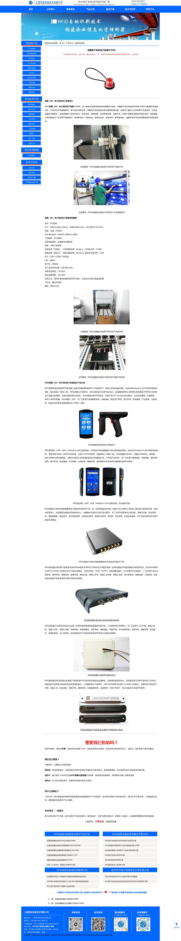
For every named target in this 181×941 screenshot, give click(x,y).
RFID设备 (61, 935)
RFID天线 (84, 935)
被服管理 (91, 461)
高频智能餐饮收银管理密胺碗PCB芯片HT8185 (63, 845)
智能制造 (31, 114)
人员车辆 (31, 129)
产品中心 (69, 43)
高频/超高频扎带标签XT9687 (67, 899)
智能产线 (54, 578)
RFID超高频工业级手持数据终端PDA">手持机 (81, 388)
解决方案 (110, 9)
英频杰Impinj (36, 935)
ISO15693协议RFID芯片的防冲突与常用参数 (121, 876)
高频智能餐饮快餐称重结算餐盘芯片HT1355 (63, 850)
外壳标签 (31, 58)
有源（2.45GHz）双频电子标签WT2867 (61, 865)
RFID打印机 (31, 78)
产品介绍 (90, 9)
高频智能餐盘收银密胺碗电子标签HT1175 (62, 855)
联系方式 (150, 9)
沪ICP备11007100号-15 (39, 921)
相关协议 (31, 173)
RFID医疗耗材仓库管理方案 (115, 855)
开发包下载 (32, 177)
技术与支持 (130, 9)
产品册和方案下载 (31, 182)
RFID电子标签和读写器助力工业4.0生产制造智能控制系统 (68, 881)
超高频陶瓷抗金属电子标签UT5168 (69, 903)
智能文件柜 (142, 513)
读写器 (31, 73)
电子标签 (61, 684)
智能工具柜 (117, 575)
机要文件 (98, 516)
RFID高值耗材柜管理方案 (114, 860)
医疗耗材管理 (74, 516)
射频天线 (31, 87)
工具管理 (31, 119)
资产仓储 (31, 138)
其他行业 (31, 143)
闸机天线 (91, 935)
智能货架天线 (107, 935)
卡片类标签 (32, 63)
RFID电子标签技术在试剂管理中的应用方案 (120, 841)
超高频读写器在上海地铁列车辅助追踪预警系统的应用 (66, 876)
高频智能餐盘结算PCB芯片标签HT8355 (61, 841)
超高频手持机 (70, 935)
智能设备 (31, 92)
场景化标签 (32, 68)
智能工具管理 (105, 575)
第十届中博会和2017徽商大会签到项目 (61, 886)
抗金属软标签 (31, 53)
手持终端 (31, 82)
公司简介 (51, 9)
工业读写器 (54, 935)
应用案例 (31, 155)
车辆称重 (91, 688)
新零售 (31, 133)
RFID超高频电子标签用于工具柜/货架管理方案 (121, 850)
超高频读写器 (96, 626)
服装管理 (31, 124)
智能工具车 (93, 575)
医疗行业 (31, 109)
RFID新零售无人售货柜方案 (115, 865)
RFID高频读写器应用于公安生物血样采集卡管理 (122, 845)
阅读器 (77, 935)
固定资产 (154, 458)
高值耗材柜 (53, 633)
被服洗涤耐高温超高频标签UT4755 (59, 860)
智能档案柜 (53, 516)
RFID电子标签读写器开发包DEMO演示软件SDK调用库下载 (126, 881)
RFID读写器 (45, 935)
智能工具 (54, 688)
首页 (31, 9)
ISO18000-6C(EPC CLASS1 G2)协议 (123, 684)
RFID (76, 403)
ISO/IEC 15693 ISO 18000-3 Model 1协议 (122, 509)
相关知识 (31, 168)
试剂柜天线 (98, 935)
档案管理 (96, 399)
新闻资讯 (70, 9)
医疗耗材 (128, 575)
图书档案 (31, 104)
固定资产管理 (116, 399)
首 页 (62, 43)
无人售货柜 (64, 633)
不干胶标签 (32, 49)
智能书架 (74, 629)
